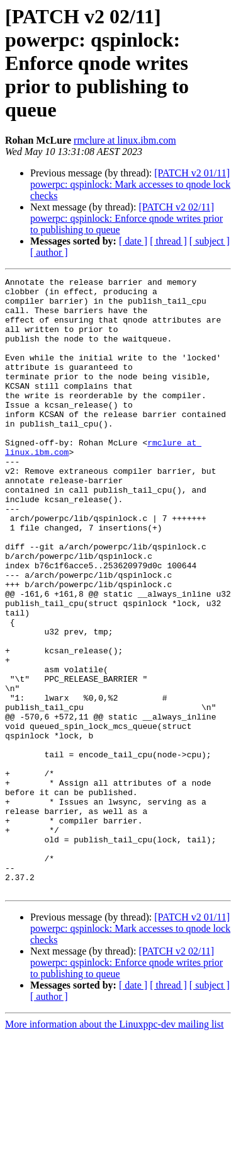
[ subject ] (209, 241)
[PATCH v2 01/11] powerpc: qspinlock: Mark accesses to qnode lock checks (130, 184)
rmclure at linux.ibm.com (125, 140)
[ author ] (49, 252)
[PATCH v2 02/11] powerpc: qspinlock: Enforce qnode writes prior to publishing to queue (126, 218)
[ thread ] (168, 241)
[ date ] (133, 241)
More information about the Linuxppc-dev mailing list (114, 1147)
